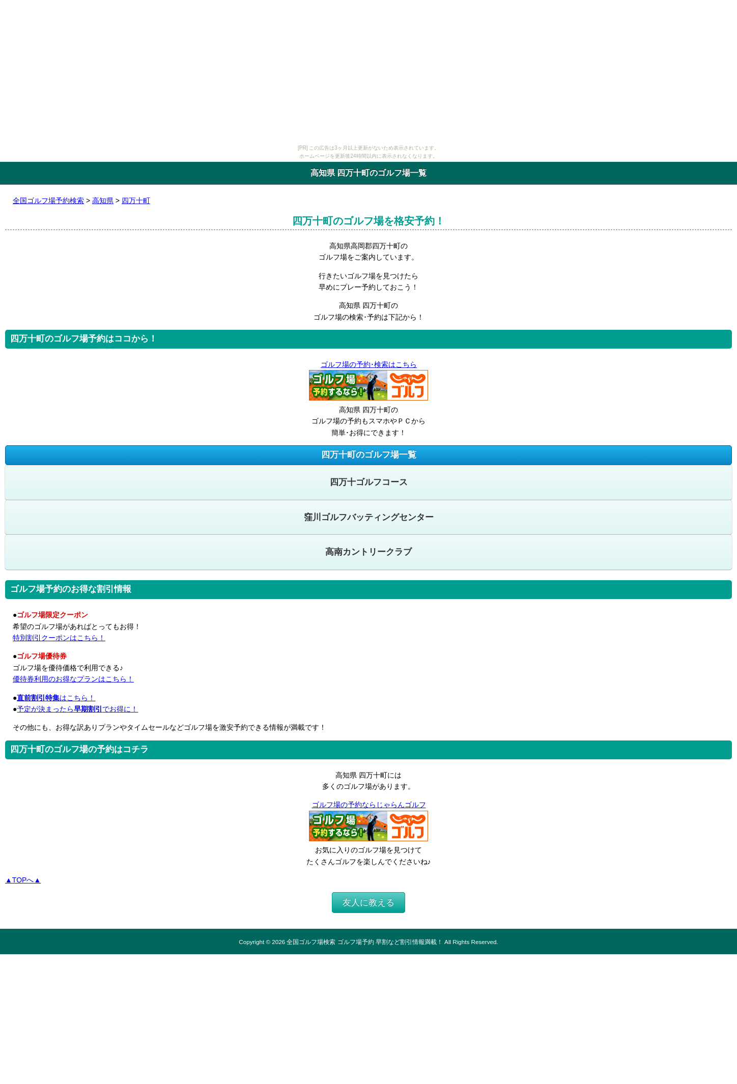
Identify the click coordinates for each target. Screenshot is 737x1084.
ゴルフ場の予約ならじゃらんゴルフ (368, 805)
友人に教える (368, 902)
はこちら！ (56, 698)
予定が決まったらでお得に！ (77, 709)
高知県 (103, 200)
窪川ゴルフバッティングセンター (369, 517)
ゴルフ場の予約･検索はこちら (368, 364)
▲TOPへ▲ (23, 880)
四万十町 (136, 200)
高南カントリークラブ (368, 552)
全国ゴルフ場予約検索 (48, 200)
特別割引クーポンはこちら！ (59, 638)
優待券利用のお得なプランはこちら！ (73, 679)
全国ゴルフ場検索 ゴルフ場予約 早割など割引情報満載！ (364, 941)
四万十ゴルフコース (369, 482)
